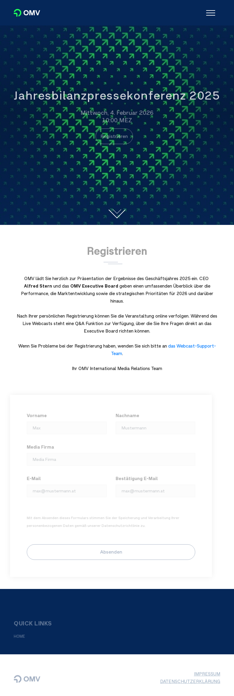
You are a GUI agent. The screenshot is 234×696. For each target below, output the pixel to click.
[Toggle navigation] (210, 13)
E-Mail (32, 478)
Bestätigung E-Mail (135, 478)
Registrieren (112, 136)
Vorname (35, 415)
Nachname (125, 415)
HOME (19, 638)
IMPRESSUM (207, 675)
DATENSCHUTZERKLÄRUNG (190, 683)
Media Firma (38, 447)
